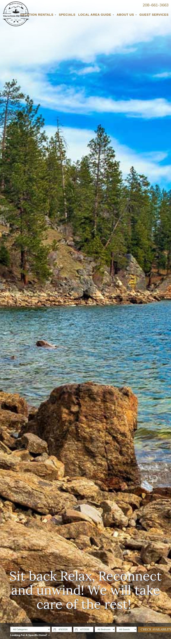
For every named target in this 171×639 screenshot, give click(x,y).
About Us (127, 14)
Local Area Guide (96, 14)
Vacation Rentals (38, 14)
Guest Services (154, 14)
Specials (67, 14)
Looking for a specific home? (30, 635)
